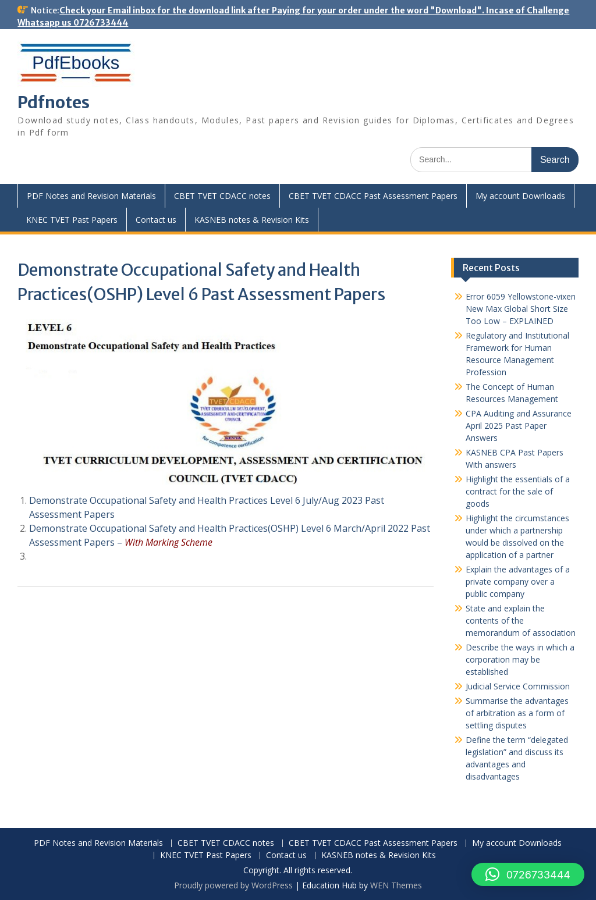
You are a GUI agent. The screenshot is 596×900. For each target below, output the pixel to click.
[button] (527, 874)
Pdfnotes (53, 102)
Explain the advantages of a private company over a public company (518, 581)
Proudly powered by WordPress (233, 885)
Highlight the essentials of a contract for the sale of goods (518, 491)
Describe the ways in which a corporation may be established (520, 659)
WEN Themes (396, 885)
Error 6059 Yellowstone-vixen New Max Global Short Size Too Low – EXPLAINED (521, 308)
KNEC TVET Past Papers (72, 219)
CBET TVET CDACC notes (222, 195)
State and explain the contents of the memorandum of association (521, 620)
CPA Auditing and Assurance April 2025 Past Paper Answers (519, 425)
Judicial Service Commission (518, 686)
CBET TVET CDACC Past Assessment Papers (373, 195)
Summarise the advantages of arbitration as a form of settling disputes (517, 713)
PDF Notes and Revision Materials (91, 195)
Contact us (156, 219)
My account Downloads (520, 195)
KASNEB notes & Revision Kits (251, 219)
